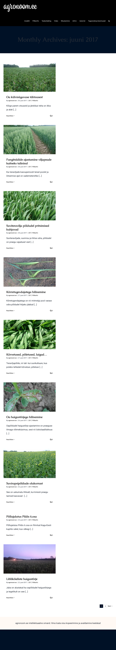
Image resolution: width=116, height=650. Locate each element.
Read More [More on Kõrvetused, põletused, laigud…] (9, 373)
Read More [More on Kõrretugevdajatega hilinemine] (9, 311)
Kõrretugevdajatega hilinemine (26, 292)
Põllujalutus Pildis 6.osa (21, 516)
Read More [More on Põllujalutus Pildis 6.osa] (9, 535)
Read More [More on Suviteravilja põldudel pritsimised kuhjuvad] (9, 248)
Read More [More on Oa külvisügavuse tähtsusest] (9, 116)
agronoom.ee (12, 100)
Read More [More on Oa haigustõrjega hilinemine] (9, 439)
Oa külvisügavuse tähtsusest (24, 97)
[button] (109, 20)
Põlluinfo (35, 100)
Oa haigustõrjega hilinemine (24, 417)
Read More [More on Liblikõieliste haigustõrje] (9, 598)
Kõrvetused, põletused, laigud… (26, 354)
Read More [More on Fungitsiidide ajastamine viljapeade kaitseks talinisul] (9, 182)
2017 (30, 100)
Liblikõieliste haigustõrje (21, 579)
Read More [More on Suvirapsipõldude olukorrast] (9, 502)
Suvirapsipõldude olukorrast (24, 483)
